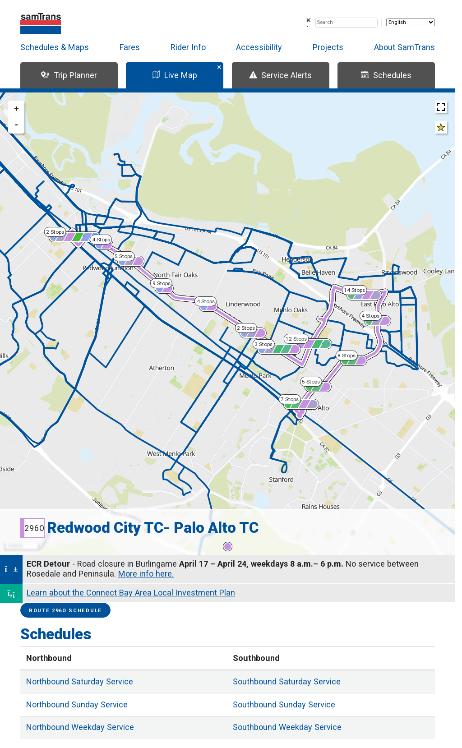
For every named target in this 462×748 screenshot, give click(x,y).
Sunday (77, 704)
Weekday (80, 727)
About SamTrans (404, 47)
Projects (328, 47)
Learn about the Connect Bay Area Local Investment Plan (131, 592)
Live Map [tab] (174, 75)
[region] (227, 323)
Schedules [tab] (386, 75)
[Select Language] (410, 22)
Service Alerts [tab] (280, 75)
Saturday (79, 681)
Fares (130, 47)
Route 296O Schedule (65, 611)
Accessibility (259, 47)
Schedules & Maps (54, 47)
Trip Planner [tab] (69, 75)
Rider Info (188, 47)
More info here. (146, 573)
